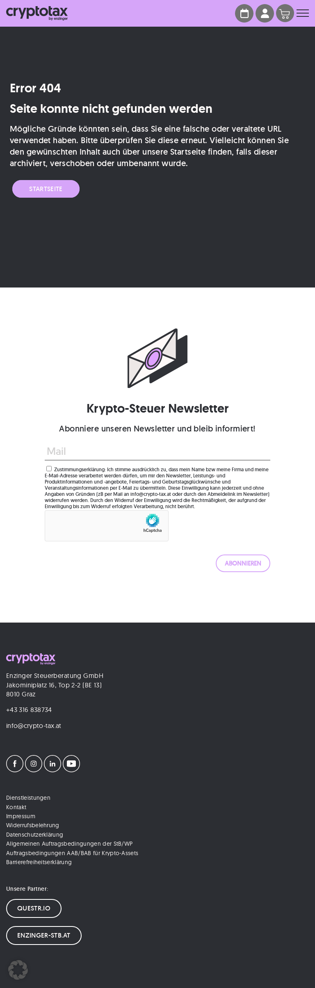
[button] (18, 970)
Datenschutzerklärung (34, 834)
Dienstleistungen (28, 797)
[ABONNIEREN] (243, 563)
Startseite (45, 189)
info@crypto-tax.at (34, 725)
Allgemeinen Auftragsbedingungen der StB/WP (69, 843)
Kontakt (16, 807)
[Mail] (157, 452)
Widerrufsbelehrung (32, 825)
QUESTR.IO (33, 908)
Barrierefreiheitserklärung (39, 862)
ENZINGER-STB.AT (44, 935)
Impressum (20, 816)
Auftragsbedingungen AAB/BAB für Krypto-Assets (72, 853)
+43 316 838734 (29, 709)
